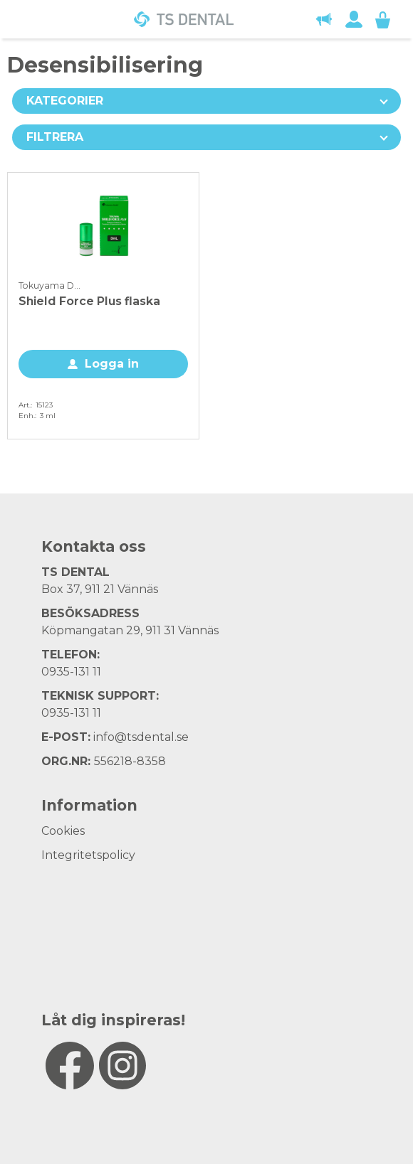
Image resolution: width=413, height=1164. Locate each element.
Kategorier (64, 100)
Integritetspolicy (88, 855)
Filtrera (54, 137)
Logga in (112, 363)
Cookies (63, 831)
